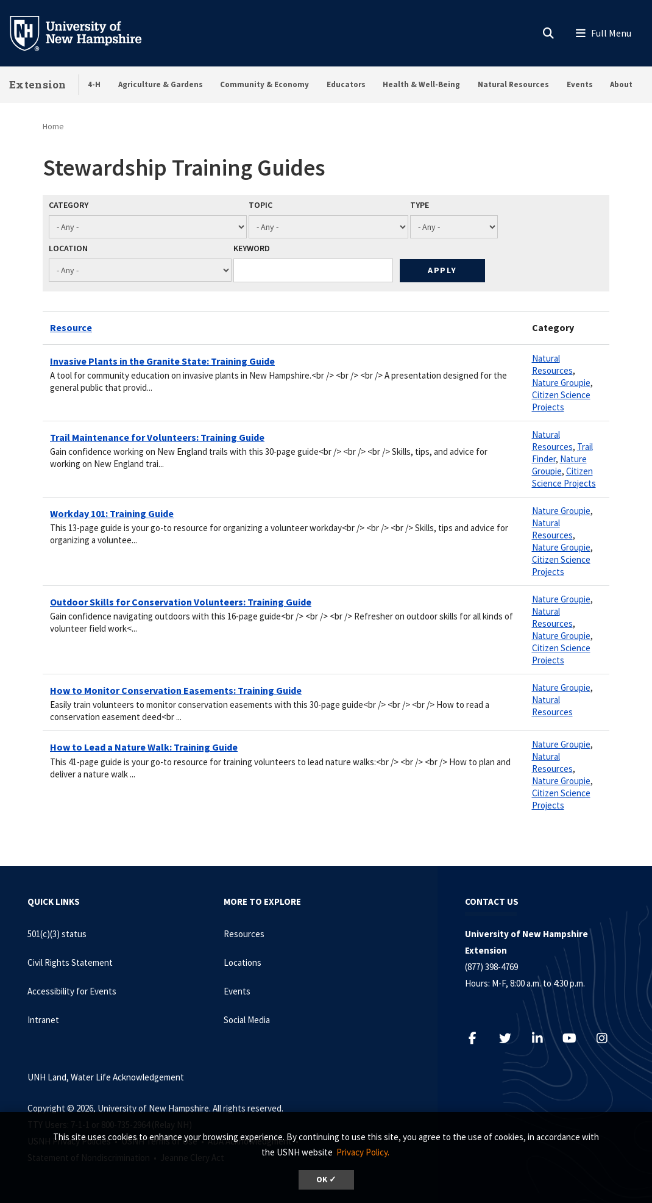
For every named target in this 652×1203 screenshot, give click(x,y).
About (621, 84)
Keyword (251, 248)
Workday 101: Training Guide (112, 513)
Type (419, 204)
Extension (37, 84)
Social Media (247, 1020)
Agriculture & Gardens (160, 84)
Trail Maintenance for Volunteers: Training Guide (157, 437)
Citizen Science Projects (561, 401)
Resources (244, 934)
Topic (260, 204)
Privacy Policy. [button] (362, 1152)
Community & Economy (264, 84)
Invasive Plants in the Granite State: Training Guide (162, 361)
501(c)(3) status (57, 934)
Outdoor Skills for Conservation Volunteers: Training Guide (180, 602)
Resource (71, 327)
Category (68, 204)
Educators (346, 84)
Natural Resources (513, 84)
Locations (242, 962)
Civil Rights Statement (70, 962)
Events (580, 84)
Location (68, 248)
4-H (94, 84)
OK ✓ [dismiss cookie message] (326, 1179)
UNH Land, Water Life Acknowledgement (105, 1077)
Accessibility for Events (71, 991)
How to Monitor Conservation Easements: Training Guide (176, 690)
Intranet (43, 1020)
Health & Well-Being (421, 84)
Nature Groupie (561, 382)
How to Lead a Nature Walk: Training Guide (144, 747)
